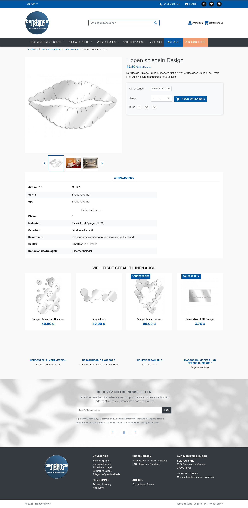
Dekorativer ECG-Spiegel (200, 319)
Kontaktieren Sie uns (143, 484)
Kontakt (191, 4)
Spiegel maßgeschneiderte (106, 474)
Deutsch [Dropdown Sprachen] (31, 4)
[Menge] (161, 98)
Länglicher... (99, 319)
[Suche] (124, 23)
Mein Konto (99, 488)
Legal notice (200, 503)
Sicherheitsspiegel (102, 467)
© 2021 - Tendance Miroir (38, 503)
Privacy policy (216, 503)
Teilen (139, 107)
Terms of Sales (184, 503)
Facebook (203, 3)
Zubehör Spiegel (101, 460)
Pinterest (154, 107)
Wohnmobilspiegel (102, 464)
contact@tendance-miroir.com (198, 477)
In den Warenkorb (190, 99)
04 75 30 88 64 (170, 4)
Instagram (219, 3)
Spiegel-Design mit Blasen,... (48, 319)
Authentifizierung (102, 484)
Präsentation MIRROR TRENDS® (149, 460)
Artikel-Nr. (35, 187)
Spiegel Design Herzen (149, 319)
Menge (132, 98)
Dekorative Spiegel (102, 471)
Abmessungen (137, 88)
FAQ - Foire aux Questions (146, 464)
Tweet (146, 107)
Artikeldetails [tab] (124, 178)
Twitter (211, 3)
